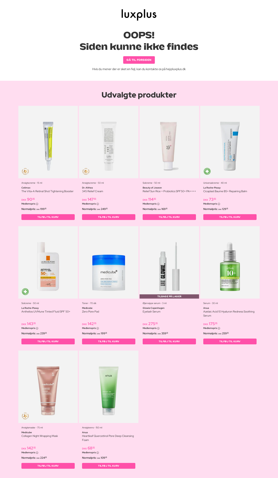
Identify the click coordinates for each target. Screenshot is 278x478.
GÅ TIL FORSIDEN (139, 60)
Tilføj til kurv (48, 217)
